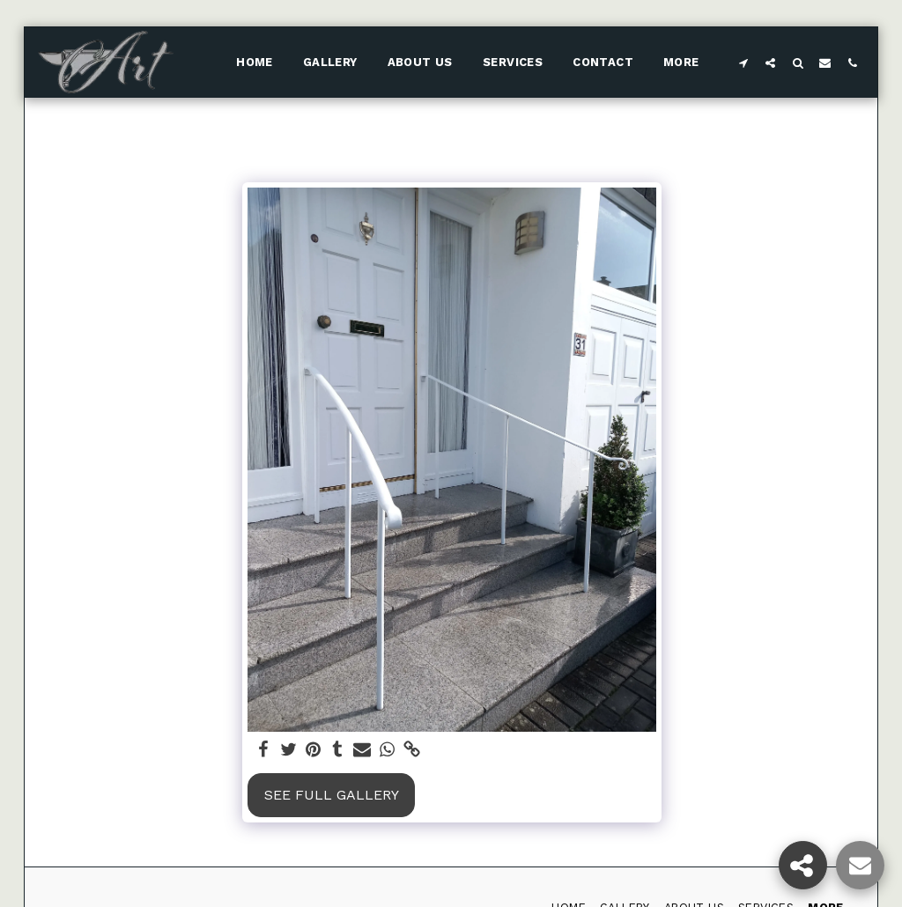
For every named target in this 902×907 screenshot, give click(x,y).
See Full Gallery (331, 794)
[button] (743, 62)
